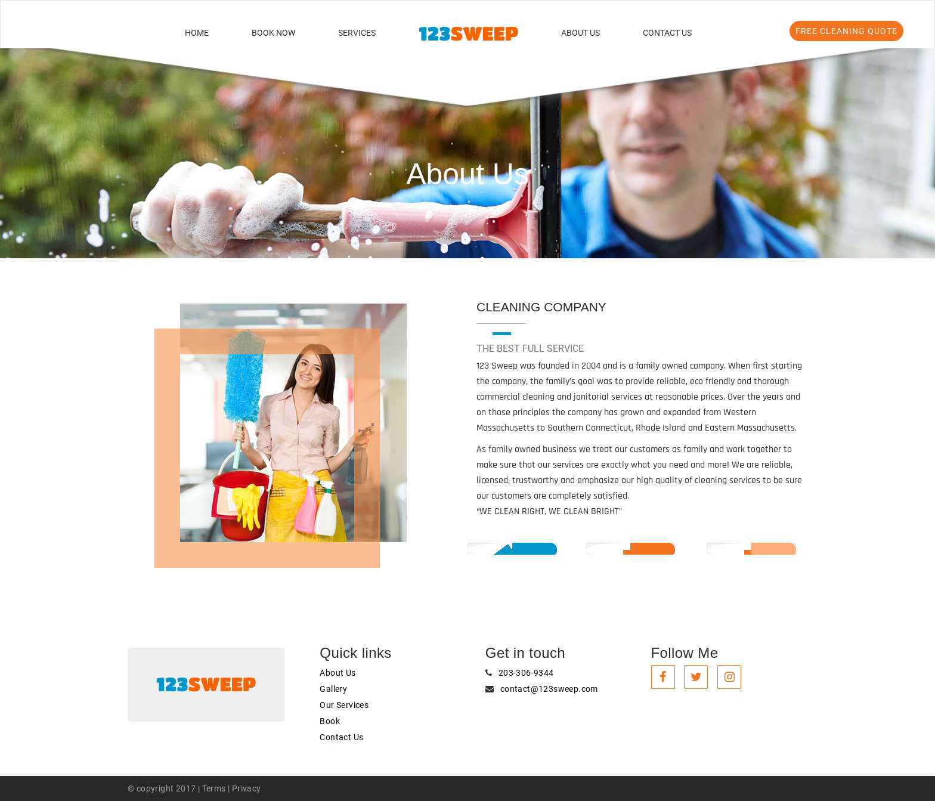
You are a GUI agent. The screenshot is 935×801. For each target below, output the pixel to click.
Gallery (333, 689)
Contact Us (667, 33)
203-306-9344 (526, 673)
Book (330, 721)
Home (197, 33)
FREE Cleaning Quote (846, 31)
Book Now (273, 33)
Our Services (344, 705)
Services (357, 33)
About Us (580, 33)
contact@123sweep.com (549, 689)
